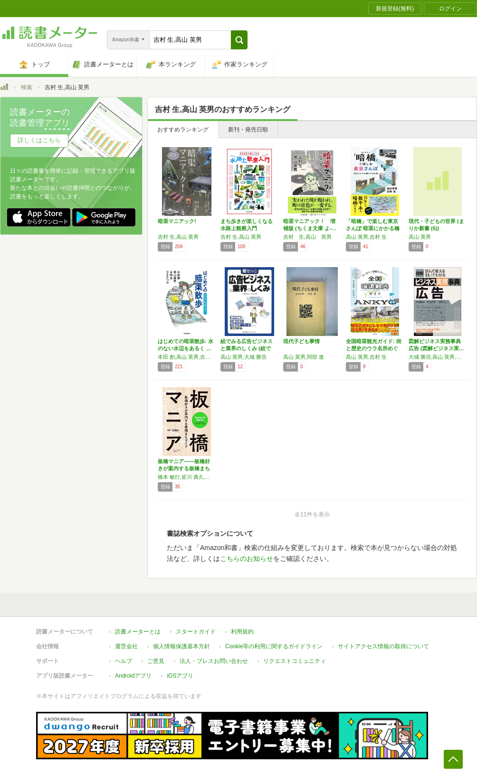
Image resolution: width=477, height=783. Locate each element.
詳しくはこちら (39, 140)
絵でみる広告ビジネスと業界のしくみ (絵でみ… (246, 348)
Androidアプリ (133, 676)
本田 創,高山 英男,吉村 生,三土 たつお (187, 357)
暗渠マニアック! (177, 221)
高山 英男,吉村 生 (366, 237)
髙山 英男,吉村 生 (366, 357)
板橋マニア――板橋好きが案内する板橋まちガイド (184, 468)
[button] (239, 39)
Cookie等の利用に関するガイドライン (274, 646)
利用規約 (242, 631)
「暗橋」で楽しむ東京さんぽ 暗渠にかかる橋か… (373, 228)
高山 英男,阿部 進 (303, 357)
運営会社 (126, 646)
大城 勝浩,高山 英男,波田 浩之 (438, 357)
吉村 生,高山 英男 (178, 237)
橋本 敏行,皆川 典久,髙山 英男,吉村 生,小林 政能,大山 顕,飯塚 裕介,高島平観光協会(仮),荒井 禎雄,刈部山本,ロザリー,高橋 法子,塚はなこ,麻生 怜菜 (187, 477)
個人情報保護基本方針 (181, 646)
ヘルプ (123, 661)
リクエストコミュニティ (294, 661)
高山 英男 (420, 237)
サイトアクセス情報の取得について (383, 646)
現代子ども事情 (301, 341)
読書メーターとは (138, 631)
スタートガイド (196, 631)
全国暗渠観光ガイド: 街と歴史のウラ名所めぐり (373, 348)
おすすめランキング (183, 129)
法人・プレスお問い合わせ (214, 661)
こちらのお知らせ (246, 558)
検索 (26, 87)
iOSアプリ (180, 676)
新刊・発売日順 (248, 129)
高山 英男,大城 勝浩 (243, 357)
